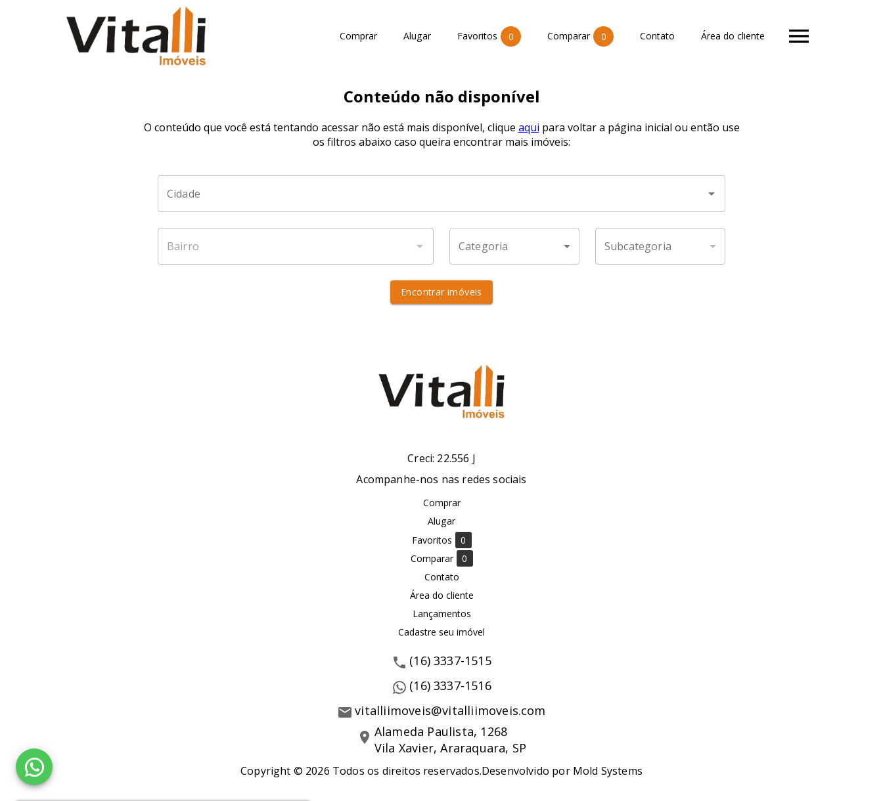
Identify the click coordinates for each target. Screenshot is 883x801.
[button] (514, 246)
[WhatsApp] (34, 766)
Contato (657, 36)
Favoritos (489, 36)
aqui (528, 127)
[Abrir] (711, 193)
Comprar (358, 36)
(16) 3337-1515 (450, 660)
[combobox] (441, 193)
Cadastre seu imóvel (441, 632)
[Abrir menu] (799, 36)
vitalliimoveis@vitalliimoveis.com (450, 710)
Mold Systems (608, 771)
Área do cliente (733, 36)
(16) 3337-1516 (450, 685)
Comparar (580, 36)
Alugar (417, 36)
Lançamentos (442, 613)
